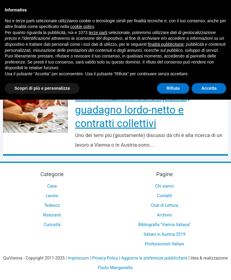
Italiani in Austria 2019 (164, 234)
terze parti (98, 32)
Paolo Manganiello (115, 267)
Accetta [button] (209, 88)
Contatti (164, 195)
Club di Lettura (164, 205)
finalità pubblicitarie (165, 44)
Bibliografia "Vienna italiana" (164, 224)
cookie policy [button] (82, 26)
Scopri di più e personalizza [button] (42, 88)
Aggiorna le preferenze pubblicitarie (154, 258)
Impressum (78, 258)
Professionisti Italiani (164, 243)
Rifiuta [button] (173, 88)
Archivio (164, 215)
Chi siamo (164, 186)
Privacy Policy (105, 258)
